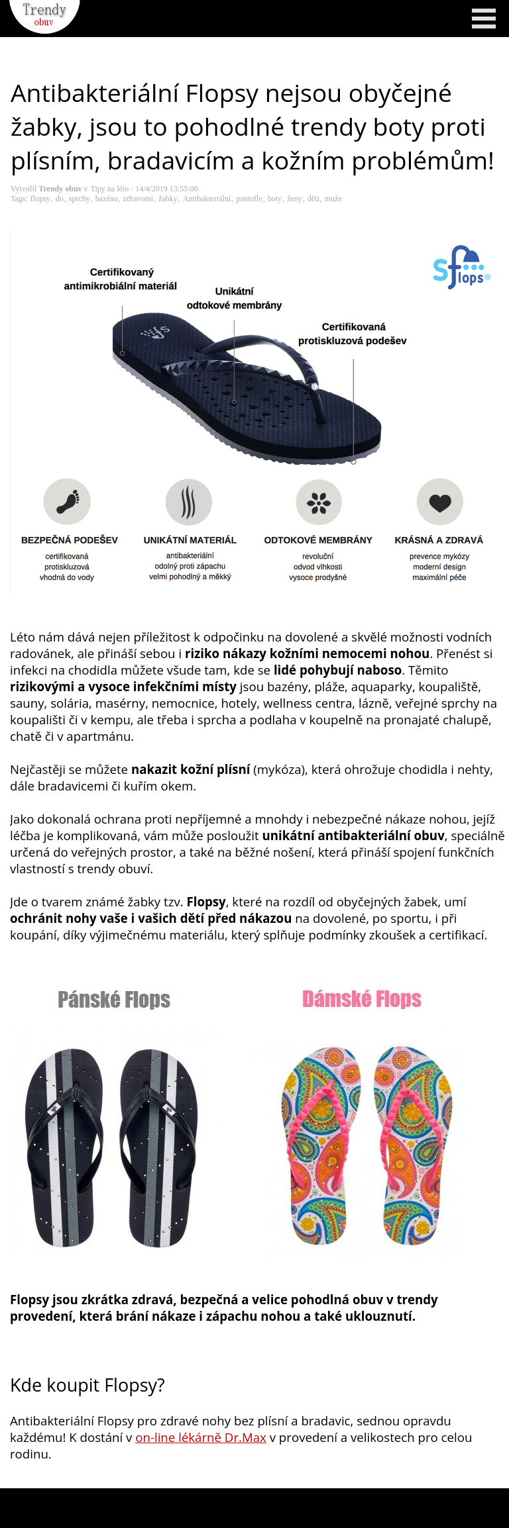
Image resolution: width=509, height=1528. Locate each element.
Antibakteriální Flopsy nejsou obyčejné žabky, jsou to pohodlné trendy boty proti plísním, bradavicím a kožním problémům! (252, 126)
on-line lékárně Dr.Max (200, 1437)
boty (275, 198)
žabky (168, 198)
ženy (294, 198)
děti (313, 198)
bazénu (106, 198)
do (60, 198)
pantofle (249, 198)
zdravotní (138, 198)
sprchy (79, 198)
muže (333, 198)
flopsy (40, 198)
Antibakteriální (207, 198)
